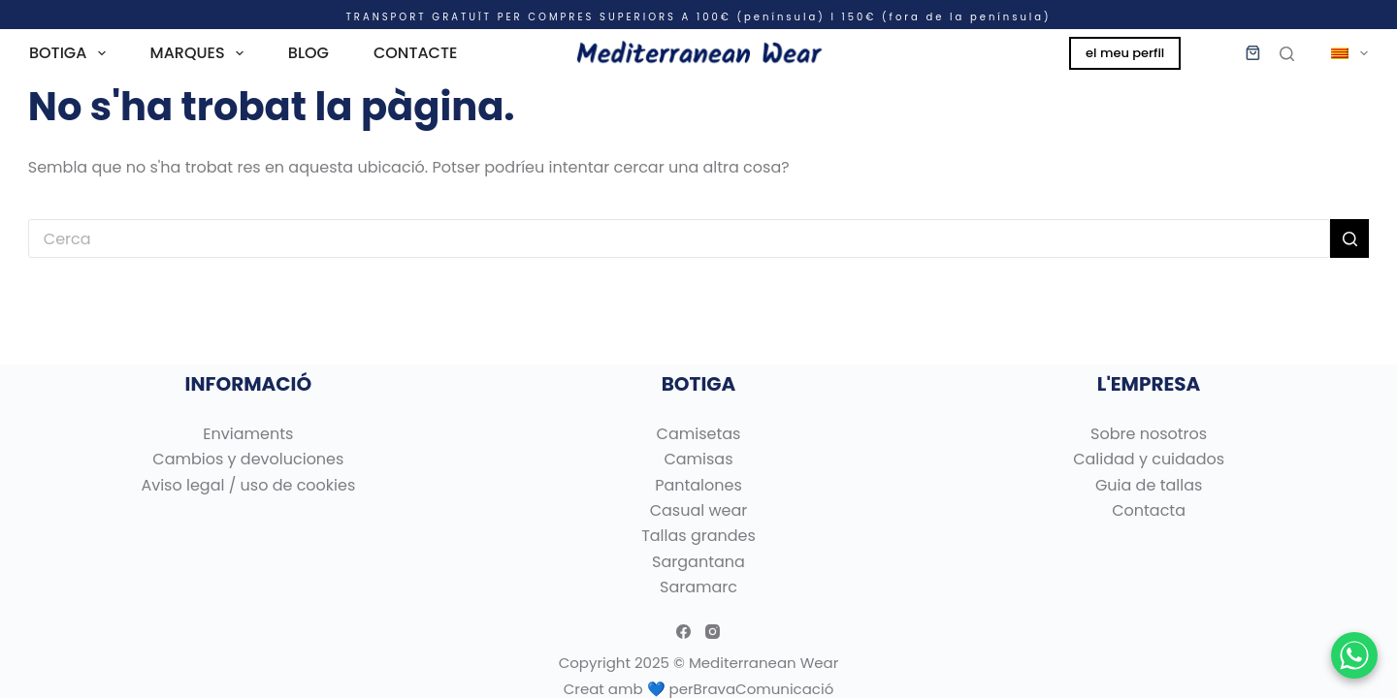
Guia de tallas (1148, 485)
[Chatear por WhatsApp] (1354, 655)
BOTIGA (71, 53)
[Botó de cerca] (1349, 238)
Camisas (698, 459)
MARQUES (200, 53)
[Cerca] (1287, 54)
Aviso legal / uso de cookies (248, 485)
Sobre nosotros (1148, 434)
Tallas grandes (698, 535)
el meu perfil (1125, 53)
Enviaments (248, 434)
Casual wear (699, 510)
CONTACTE (415, 53)
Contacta (1149, 510)
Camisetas (699, 434)
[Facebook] (683, 631)
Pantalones (698, 485)
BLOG (308, 53)
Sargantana (698, 562)
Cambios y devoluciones (247, 459)
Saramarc (698, 587)
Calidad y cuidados (1148, 459)
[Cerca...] (679, 238)
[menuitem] (1341, 53)
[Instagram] (712, 631)
